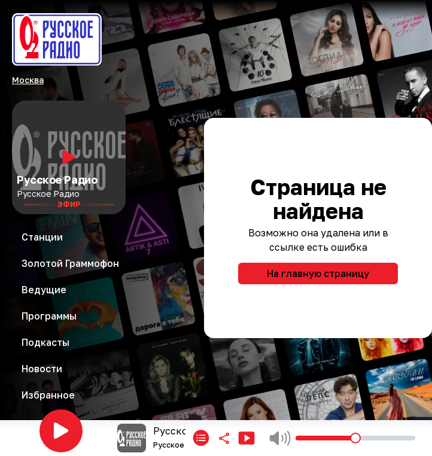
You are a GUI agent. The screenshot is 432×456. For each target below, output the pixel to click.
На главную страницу (318, 273)
